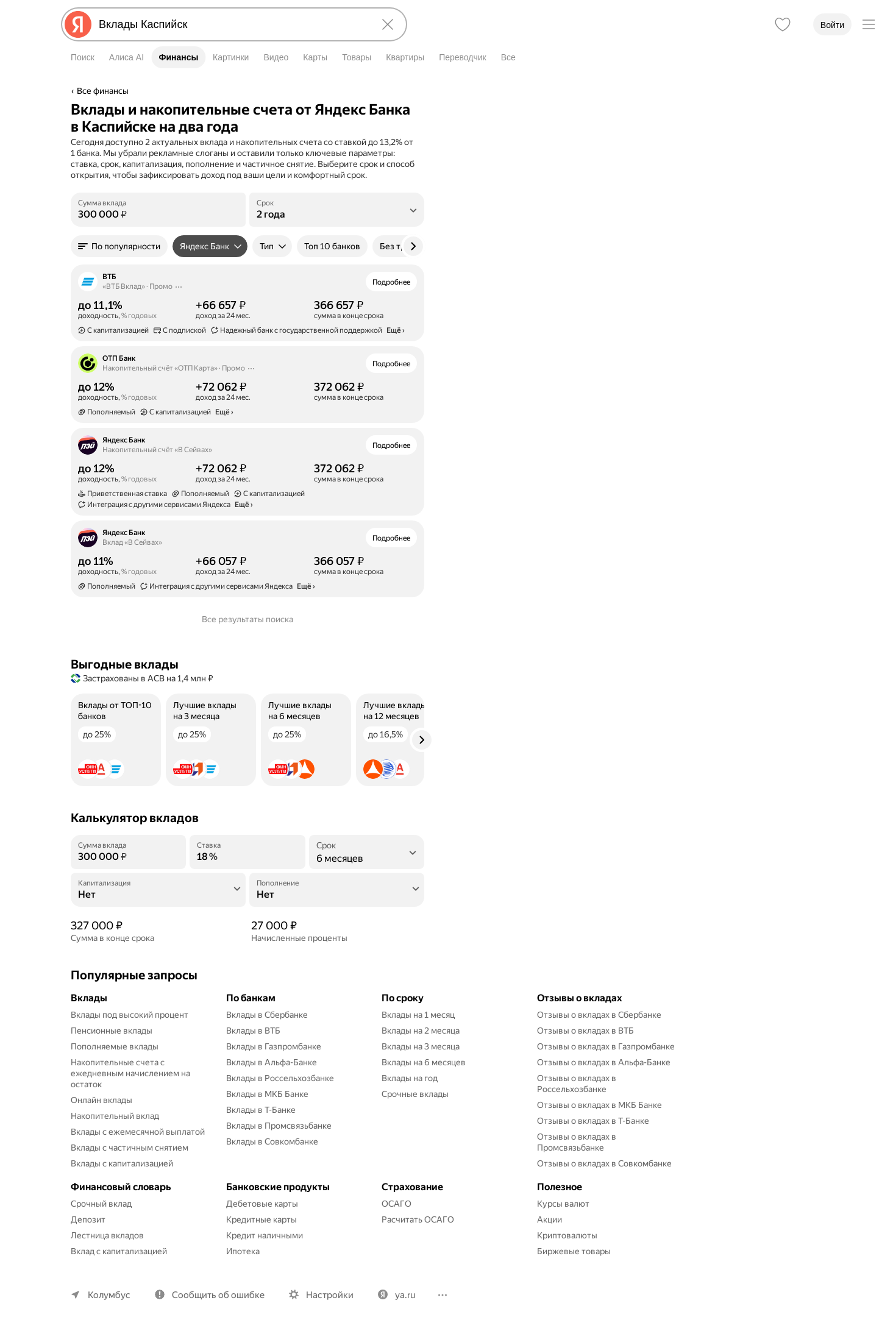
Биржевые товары (574, 1251)
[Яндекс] (78, 24)
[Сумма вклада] (158, 214)
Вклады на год (410, 1078)
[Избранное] (782, 24)
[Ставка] (247, 856)
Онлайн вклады (101, 1100)
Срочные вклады (415, 1094)
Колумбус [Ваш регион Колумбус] (109, 1295)
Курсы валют (563, 1204)
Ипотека (243, 1251)
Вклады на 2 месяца (421, 1030)
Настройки (330, 1295)
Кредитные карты (261, 1219)
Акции (549, 1219)
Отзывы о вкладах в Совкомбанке (604, 1163)
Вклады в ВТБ (253, 1030)
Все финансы (103, 91)
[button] (119, 246)
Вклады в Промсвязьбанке (279, 1125)
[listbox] (336, 210)
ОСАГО (396, 1204)
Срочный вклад (101, 1204)
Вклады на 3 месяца (421, 1046)
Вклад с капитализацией (119, 1251)
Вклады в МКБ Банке (267, 1094)
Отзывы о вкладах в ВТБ (585, 1030)
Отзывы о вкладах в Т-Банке (593, 1121)
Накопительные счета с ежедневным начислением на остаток (131, 1073)
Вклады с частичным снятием (129, 1147)
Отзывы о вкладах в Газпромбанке (606, 1046)
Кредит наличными (264, 1235)
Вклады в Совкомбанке (272, 1141)
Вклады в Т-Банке (261, 1110)
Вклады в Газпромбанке (273, 1046)
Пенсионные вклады (111, 1030)
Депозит (88, 1219)
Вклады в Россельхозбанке (280, 1078)
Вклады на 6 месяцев (424, 1062)
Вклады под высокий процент (129, 1015)
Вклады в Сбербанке (267, 1015)
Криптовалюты (567, 1235)
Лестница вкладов (107, 1235)
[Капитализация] (158, 894)
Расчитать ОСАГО (418, 1219)
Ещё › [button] (395, 330)
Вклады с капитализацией (122, 1163)
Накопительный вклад (115, 1116)
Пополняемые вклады (114, 1046)
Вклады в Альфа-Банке (271, 1062)
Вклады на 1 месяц (418, 1015)
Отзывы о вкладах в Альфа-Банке (604, 1062)
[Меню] (868, 24)
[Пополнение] (336, 894)
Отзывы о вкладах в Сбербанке (599, 1015)
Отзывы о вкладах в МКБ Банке (599, 1105)
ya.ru (405, 1295)
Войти (832, 25)
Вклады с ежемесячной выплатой (138, 1132)
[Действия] (178, 286)
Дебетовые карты (262, 1204)
